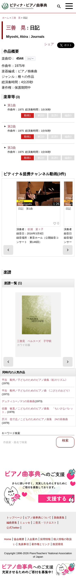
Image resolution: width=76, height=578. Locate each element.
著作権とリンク (40, 544)
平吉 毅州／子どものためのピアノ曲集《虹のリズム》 (35, 379)
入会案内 (32, 539)
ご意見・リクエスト (45, 522)
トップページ (14, 517)
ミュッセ (25, 522)
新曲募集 (59, 517)
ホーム (5, 18)
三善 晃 (16, 18)
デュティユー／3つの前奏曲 (18, 401)
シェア (49, 44)
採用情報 (45, 539)
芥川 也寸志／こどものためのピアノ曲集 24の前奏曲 (35, 419)
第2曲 (11, 126)
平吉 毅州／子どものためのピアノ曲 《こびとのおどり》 (36, 390)
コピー (30, 58)
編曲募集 (11, 522)
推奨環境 (57, 544)
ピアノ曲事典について (38, 517)
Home (7, 539)
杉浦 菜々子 (35, 229)
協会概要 (19, 539)
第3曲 (11, 147)
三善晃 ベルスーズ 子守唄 (34, 341)
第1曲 (11, 105)
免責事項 (23, 544)
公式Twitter (12, 527)
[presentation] (8, 250)
